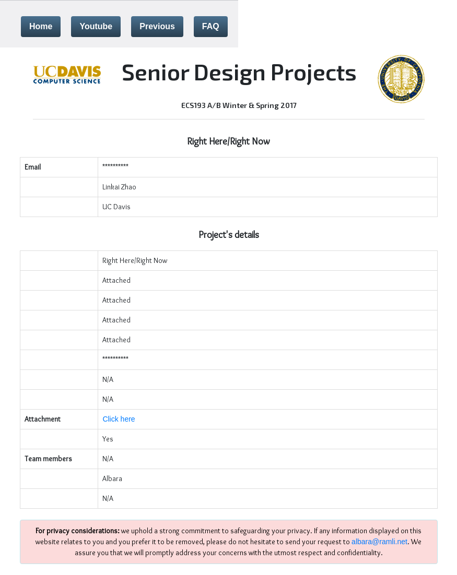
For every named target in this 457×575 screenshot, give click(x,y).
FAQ (210, 26)
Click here (118, 419)
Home (40, 26)
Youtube (95, 26)
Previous (157, 26)
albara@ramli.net (379, 541)
